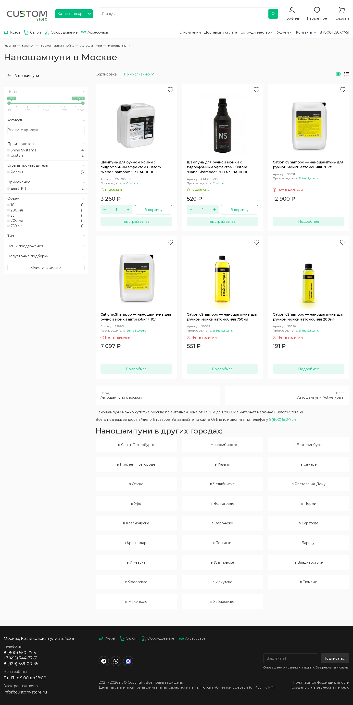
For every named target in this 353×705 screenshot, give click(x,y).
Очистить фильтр (46, 267)
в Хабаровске (222, 601)
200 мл (48, 210)
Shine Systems (48, 150)
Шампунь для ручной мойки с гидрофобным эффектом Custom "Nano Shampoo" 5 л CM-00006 (131, 167)
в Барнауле (309, 543)
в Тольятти (222, 543)
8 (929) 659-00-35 (21, 663)
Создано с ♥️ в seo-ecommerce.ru (320, 687)
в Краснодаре (136, 543)
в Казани (222, 464)
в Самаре (309, 464)
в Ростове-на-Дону (309, 484)
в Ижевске (136, 562)
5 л (48, 215)
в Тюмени (308, 582)
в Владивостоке (308, 562)
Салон (128, 638)
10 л (48, 205)
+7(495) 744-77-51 (21, 658)
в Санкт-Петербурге (136, 445)
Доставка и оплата (220, 32)
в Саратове (308, 523)
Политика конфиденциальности (321, 682)
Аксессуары (192, 638)
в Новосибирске (222, 445)
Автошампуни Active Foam (287, 395)
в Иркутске (222, 582)
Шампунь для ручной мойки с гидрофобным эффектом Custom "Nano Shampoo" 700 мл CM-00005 (219, 167)
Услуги (283, 32)
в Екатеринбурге (309, 445)
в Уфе (136, 503)
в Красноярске (136, 523)
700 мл (48, 220)
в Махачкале (136, 601)
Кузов (107, 638)
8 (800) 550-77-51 (334, 32)
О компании (190, 32)
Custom (48, 155)
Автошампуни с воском (158, 395)
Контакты (304, 32)
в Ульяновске (222, 562)
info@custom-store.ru (25, 692)
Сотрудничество (255, 32)
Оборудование (157, 638)
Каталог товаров (72, 14)
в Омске (136, 484)
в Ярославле (136, 582)
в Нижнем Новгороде (136, 464)
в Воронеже (222, 523)
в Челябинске (222, 484)
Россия (48, 172)
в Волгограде (222, 503)
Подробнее (308, 221)
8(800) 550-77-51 (283, 419)
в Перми (308, 503)
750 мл (48, 226)
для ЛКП (48, 188)
